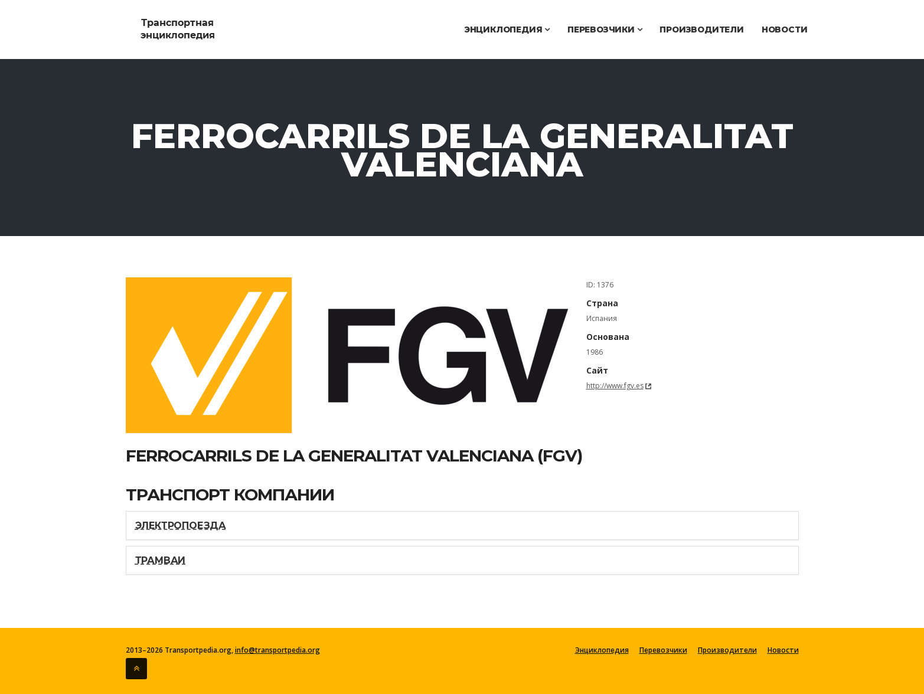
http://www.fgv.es (615, 386)
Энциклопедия (507, 29)
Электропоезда (180, 525)
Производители (701, 29)
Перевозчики (604, 29)
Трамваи (160, 560)
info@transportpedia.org (277, 650)
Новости (785, 29)
